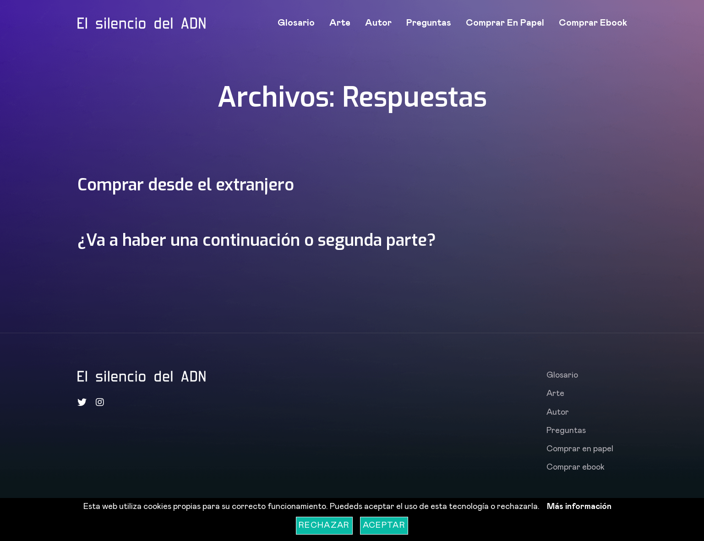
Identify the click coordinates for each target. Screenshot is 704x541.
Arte (339, 22)
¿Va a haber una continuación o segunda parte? (266, 239)
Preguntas (428, 22)
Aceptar (384, 525)
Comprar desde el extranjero (191, 184)
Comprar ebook (593, 22)
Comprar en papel (505, 22)
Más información (579, 507)
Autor (378, 22)
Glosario (296, 22)
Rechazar (324, 525)
